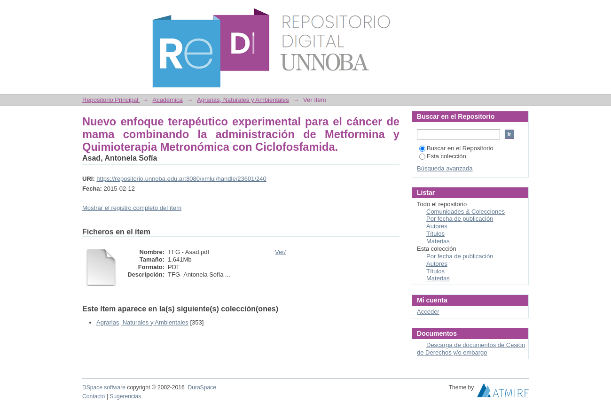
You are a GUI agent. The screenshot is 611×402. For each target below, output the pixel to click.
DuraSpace (202, 387)
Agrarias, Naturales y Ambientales (243, 99)
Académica (167, 99)
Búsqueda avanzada (445, 168)
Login (521, 11)
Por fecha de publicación (459, 218)
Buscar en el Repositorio (456, 148)
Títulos (435, 233)
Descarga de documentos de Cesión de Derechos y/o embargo (471, 348)
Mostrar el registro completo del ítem (131, 207)
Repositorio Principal (111, 99)
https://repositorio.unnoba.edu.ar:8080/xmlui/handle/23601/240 (181, 178)
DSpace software (103, 387)
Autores (436, 226)
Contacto (93, 396)
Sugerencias (125, 396)
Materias (438, 241)
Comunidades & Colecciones (465, 211)
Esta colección (442, 156)
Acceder (428, 311)
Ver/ (280, 251)
